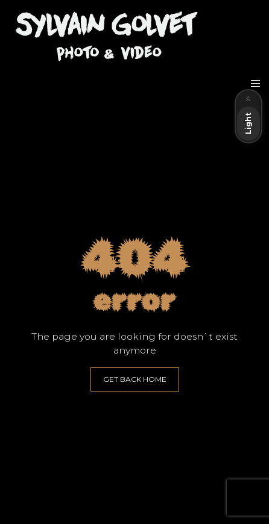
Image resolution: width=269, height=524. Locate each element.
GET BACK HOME (134, 379)
